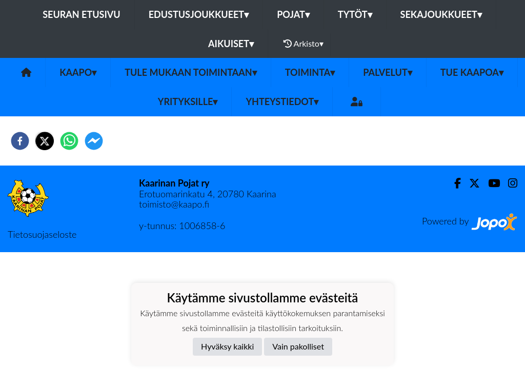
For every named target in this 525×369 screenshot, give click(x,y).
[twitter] (44, 141)
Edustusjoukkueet (199, 14)
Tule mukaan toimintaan (191, 72)
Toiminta (310, 72)
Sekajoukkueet (441, 14)
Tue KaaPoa (471, 72)
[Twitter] (470, 183)
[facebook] (20, 141)
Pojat (293, 14)
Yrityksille (188, 101)
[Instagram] (508, 183)
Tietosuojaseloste (42, 234)
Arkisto (304, 43)
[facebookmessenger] (94, 141)
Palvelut (387, 72)
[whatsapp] (69, 141)
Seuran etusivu (81, 14)
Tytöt (355, 14)
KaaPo (77, 72)
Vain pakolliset (298, 346)
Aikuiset (231, 43)
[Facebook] (453, 183)
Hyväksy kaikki (227, 346)
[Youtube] (490, 183)
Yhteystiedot (282, 101)
